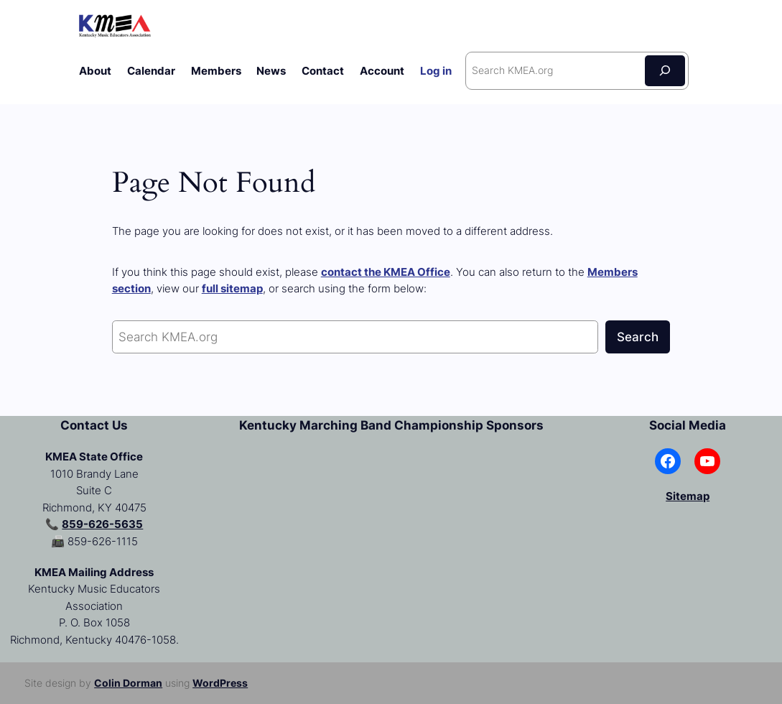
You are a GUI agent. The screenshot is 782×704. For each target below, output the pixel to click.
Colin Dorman (128, 683)
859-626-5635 (102, 524)
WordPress (220, 683)
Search (637, 337)
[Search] (665, 70)
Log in (436, 71)
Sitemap (687, 496)
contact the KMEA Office (385, 272)
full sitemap (232, 288)
